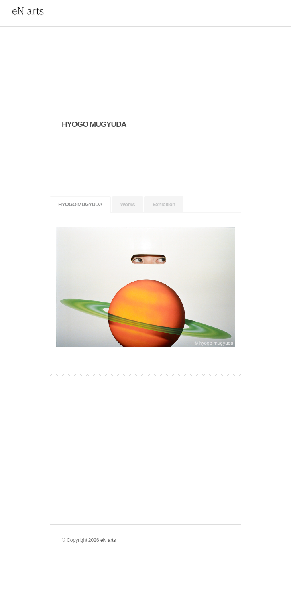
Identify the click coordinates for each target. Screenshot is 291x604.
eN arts (108, 540)
